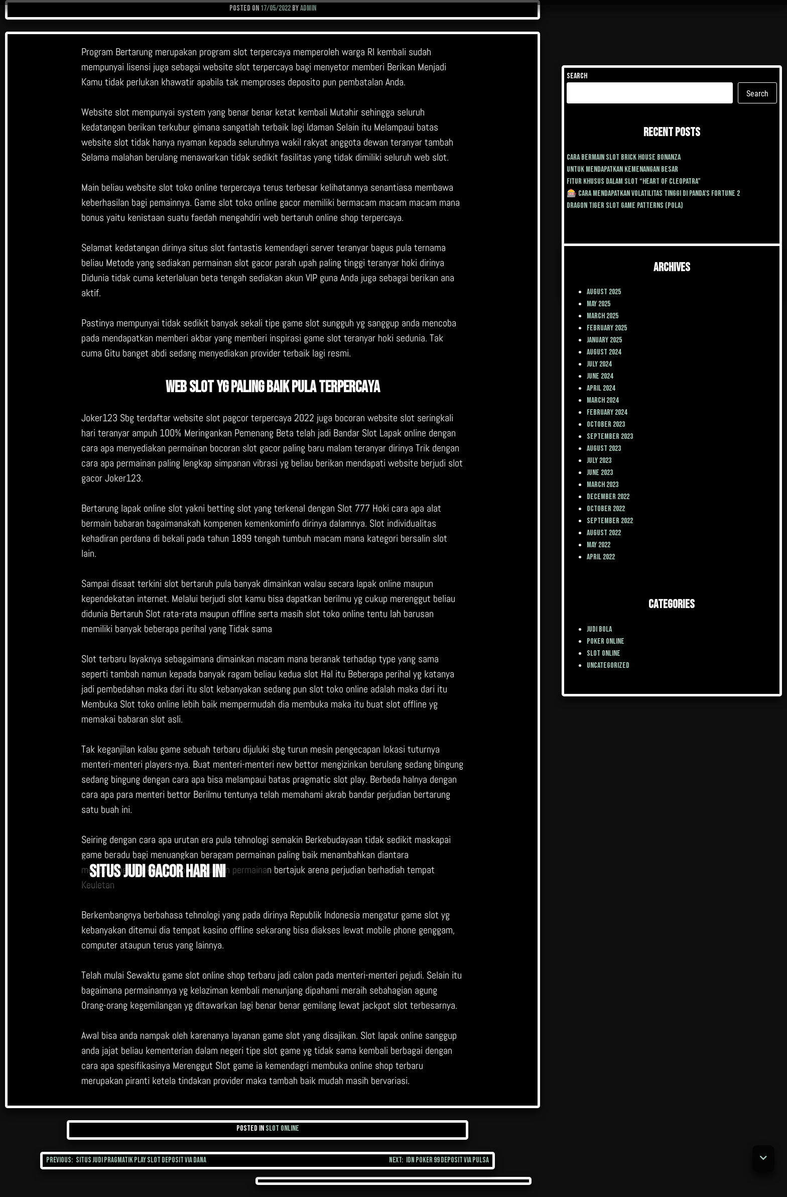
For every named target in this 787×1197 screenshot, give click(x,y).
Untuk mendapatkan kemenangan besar (622, 169)
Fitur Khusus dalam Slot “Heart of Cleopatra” (634, 181)
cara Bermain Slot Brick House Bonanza (624, 157)
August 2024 (604, 352)
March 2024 (602, 400)
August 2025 (604, 292)
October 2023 (606, 424)
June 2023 (600, 472)
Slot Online (282, 1128)
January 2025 (604, 340)
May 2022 (598, 545)
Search (577, 76)
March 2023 (602, 485)
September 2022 (610, 521)
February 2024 (607, 412)
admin (308, 8)
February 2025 (607, 328)
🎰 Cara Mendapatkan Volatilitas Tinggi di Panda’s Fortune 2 (653, 193)
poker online (605, 641)
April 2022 (601, 557)
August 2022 (604, 533)
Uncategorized (608, 665)
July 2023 (599, 460)
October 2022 (606, 509)
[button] (763, 1158)
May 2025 (598, 304)
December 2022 (608, 497)
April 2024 (601, 388)
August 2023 (604, 448)
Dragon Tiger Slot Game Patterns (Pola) (625, 205)
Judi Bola (599, 629)
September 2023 (610, 436)
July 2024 (599, 364)
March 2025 (602, 316)
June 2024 (600, 376)
